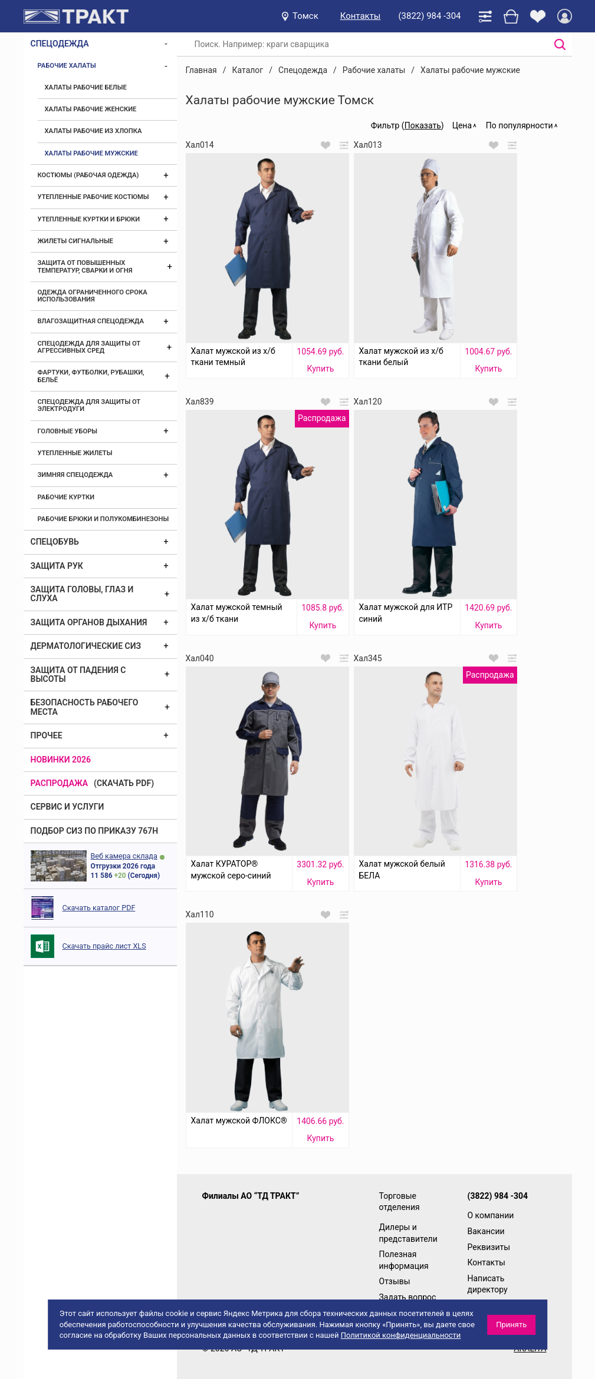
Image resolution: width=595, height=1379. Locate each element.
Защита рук (57, 566)
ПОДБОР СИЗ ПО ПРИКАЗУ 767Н (95, 831)
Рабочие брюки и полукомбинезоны (103, 519)
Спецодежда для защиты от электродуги (89, 405)
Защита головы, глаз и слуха (82, 594)
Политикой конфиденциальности (401, 1335)
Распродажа (59, 783)
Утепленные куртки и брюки (89, 219)
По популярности (519, 125)
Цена (462, 125)
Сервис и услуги (67, 806)
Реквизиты (489, 1247)
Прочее (47, 735)
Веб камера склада (124, 855)
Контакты (360, 16)
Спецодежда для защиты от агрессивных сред (89, 347)
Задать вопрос (407, 1297)
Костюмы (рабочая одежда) (88, 175)
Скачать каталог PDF (99, 907)
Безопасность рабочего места (85, 707)
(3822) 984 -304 (429, 16)
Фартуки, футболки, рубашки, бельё (91, 376)
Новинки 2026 (61, 759)
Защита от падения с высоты (78, 674)
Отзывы (394, 1281)
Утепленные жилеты (75, 453)
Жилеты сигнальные (75, 241)
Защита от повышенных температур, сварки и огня (85, 266)
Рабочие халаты (67, 65)
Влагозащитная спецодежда (91, 321)
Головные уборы (68, 431)
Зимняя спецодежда (75, 475)
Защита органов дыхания (89, 622)
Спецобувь (55, 541)
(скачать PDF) (124, 783)
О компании (491, 1215)
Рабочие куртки (66, 497)
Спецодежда (60, 43)
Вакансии (486, 1231)
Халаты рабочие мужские (91, 153)
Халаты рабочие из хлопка (93, 131)
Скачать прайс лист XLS (104, 946)
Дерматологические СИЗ (86, 646)
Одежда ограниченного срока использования (92, 296)
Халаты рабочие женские (91, 109)
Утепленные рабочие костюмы (93, 197)
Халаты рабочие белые (86, 87)
